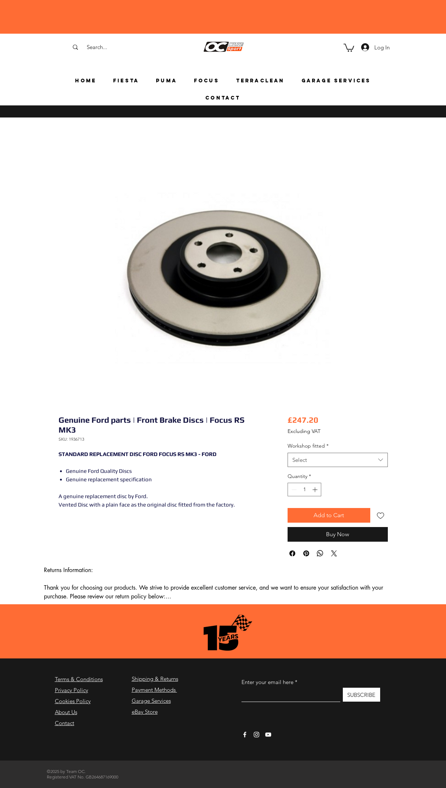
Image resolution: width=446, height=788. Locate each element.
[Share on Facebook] (292, 553)
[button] (349, 47)
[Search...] (97, 47)
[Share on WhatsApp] (320, 553)
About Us (66, 712)
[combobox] (337, 460)
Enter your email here (267, 682)
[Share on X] (334, 553)
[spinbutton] (304, 489)
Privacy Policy (71, 690)
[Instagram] (256, 734)
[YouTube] (268, 734)
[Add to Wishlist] (380, 515)
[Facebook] (244, 734)
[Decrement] (293, 489)
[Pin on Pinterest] (306, 553)
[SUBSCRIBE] (361, 695)
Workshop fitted (308, 445)
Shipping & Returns (155, 678)
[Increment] (315, 489)
